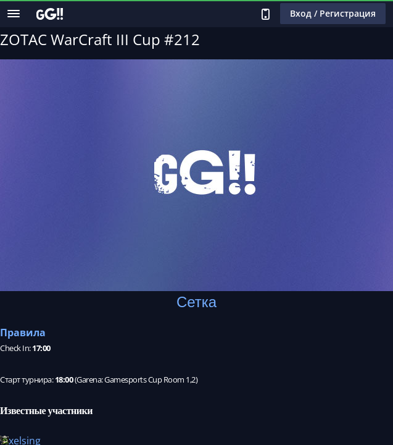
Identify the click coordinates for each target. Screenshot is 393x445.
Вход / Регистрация (333, 13)
